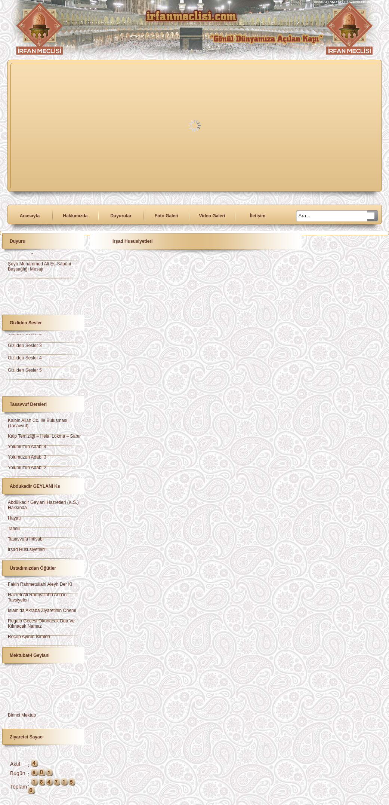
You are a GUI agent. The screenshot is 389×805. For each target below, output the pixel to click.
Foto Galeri (166, 215)
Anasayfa (30, 215)
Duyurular (121, 215)
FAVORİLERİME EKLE (363, 2)
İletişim (257, 215)
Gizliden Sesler (26, 322)
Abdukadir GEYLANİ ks (35, 486)
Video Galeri (212, 215)
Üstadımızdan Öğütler (33, 568)
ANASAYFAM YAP (328, 2)
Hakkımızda (75, 215)
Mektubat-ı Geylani (30, 655)
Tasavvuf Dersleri (28, 404)
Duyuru (17, 241)
